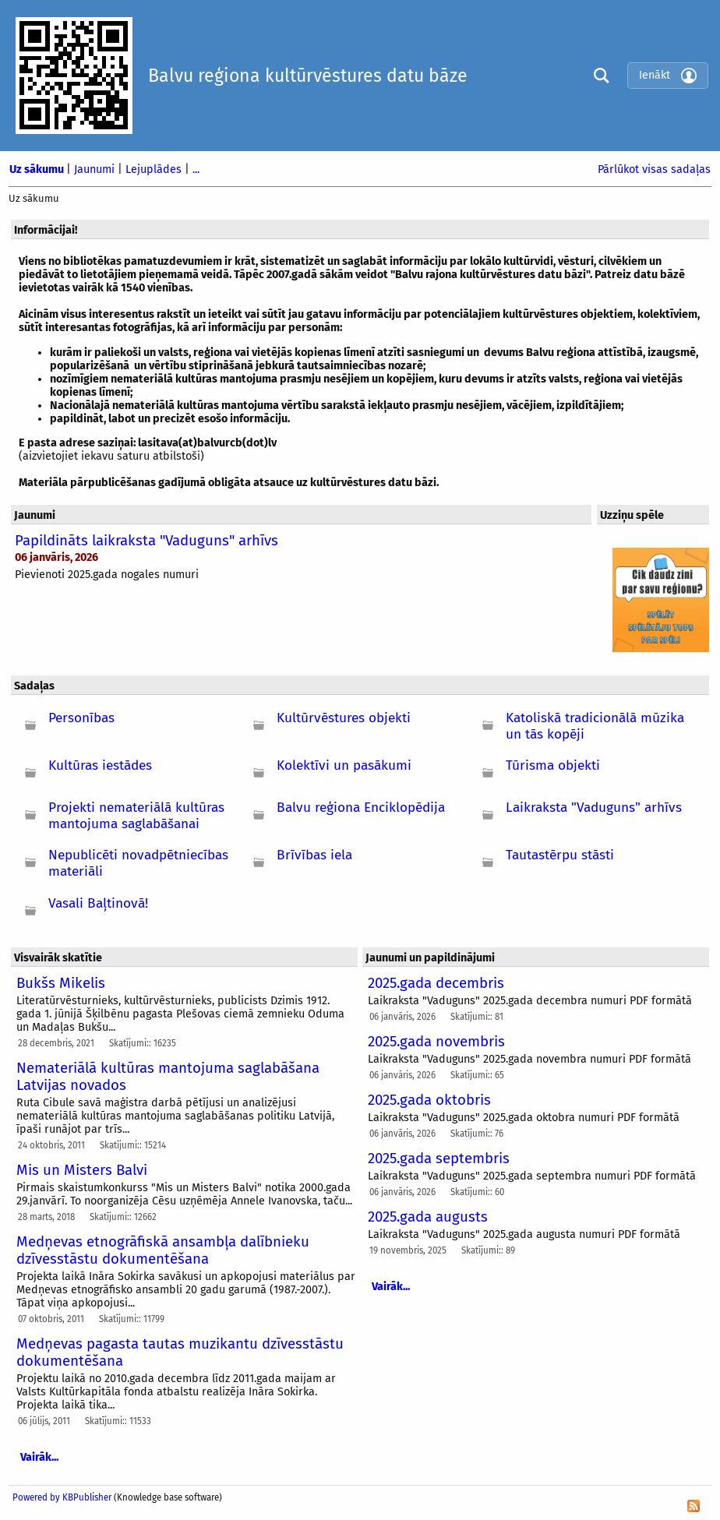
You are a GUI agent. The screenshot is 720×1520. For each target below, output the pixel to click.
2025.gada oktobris (429, 1100)
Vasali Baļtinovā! (98, 903)
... (195, 169)
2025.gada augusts (428, 1217)
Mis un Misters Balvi (81, 1170)
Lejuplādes (155, 169)
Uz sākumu (37, 169)
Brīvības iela (314, 855)
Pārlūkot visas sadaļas (654, 169)
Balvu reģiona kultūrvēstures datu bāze (308, 75)
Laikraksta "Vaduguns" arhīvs (594, 807)
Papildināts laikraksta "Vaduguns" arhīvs (146, 540)
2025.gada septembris (439, 1158)
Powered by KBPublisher (61, 1497)
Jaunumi (96, 169)
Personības (81, 718)
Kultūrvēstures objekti (344, 718)
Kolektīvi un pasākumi (344, 765)
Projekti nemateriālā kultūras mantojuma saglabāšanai (136, 815)
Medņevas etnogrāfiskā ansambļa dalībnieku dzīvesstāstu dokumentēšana (162, 1250)
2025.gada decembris (436, 983)
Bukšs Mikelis (60, 983)
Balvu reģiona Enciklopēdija (361, 807)
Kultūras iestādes (100, 765)
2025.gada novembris (436, 1041)
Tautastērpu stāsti (560, 855)
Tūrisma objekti (553, 765)
